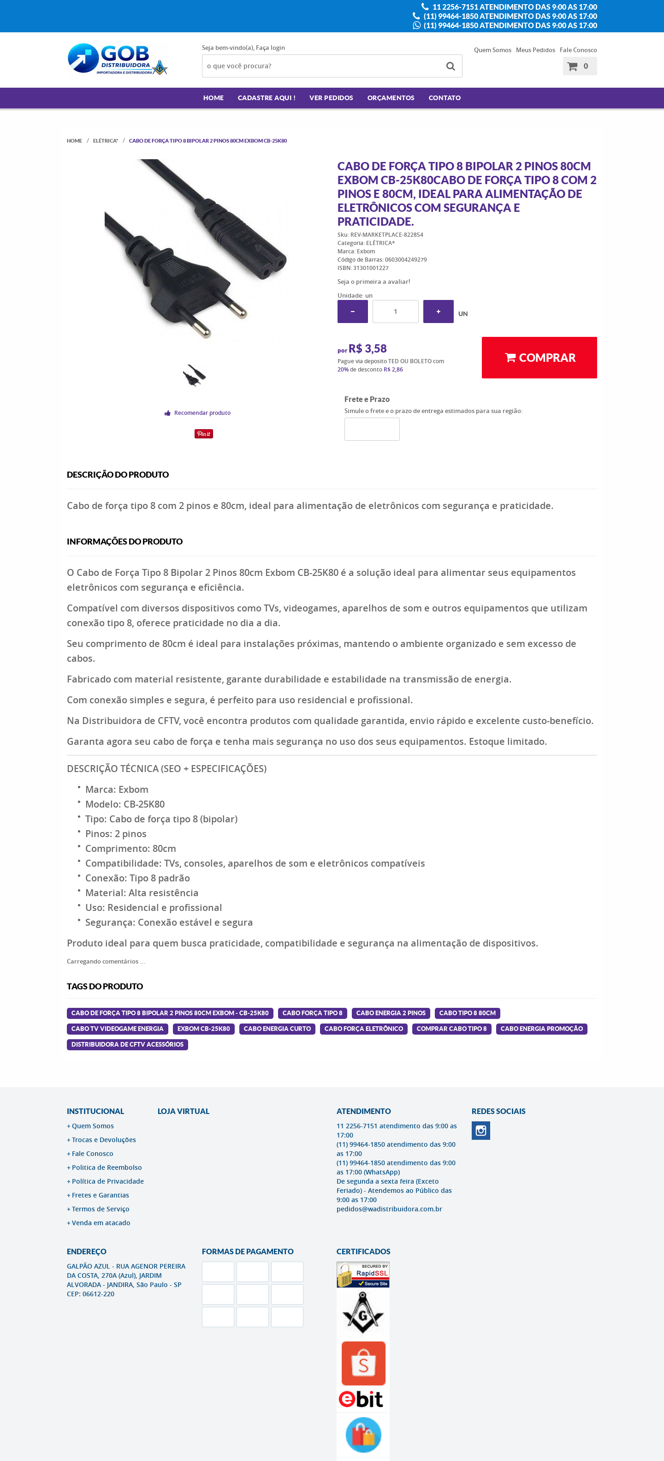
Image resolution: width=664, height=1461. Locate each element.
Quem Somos (492, 50)
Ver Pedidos (331, 98)
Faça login (270, 47)
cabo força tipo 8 (313, 1013)
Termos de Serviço (101, 1208)
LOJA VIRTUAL (183, 1111)
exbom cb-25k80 (204, 1028)
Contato (445, 98)
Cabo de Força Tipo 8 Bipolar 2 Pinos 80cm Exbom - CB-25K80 (170, 1013)
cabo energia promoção (542, 1028)
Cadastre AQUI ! (267, 98)
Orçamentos (391, 98)
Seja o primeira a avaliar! (374, 281)
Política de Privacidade (108, 1181)
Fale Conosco (578, 50)
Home (213, 98)
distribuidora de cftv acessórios (127, 1044)
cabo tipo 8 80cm (467, 1013)
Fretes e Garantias (100, 1195)
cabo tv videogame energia (117, 1028)
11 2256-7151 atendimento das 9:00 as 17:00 (514, 7)
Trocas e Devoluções (104, 1139)
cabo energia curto (277, 1028)
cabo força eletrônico (364, 1028)
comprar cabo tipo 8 (452, 1028)
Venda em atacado (101, 1222)
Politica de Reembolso (107, 1167)
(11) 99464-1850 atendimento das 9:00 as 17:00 (509, 16)
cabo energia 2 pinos (391, 1013)
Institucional (95, 1111)
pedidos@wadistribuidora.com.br (389, 1208)
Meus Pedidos (535, 50)
